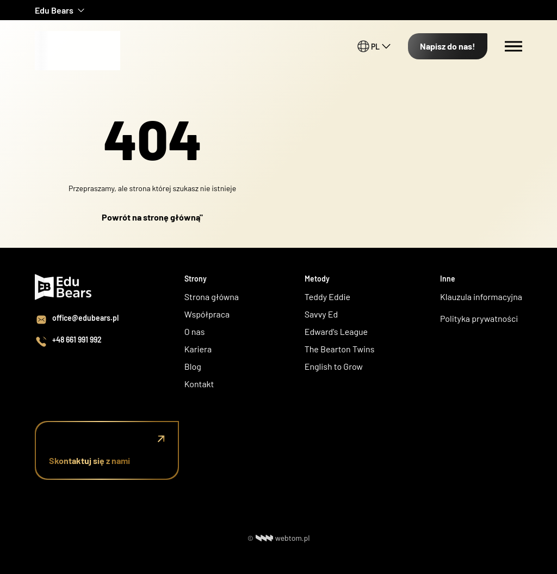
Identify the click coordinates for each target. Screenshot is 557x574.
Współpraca (207, 314)
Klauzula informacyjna (481, 296)
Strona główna (211, 296)
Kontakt (199, 383)
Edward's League (336, 331)
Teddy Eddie (327, 296)
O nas (195, 331)
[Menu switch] (513, 46)
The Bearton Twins (340, 349)
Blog (192, 366)
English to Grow (334, 366)
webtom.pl (283, 537)
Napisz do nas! (447, 46)
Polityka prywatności (479, 318)
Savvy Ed (321, 314)
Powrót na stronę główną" (152, 217)
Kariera (198, 349)
